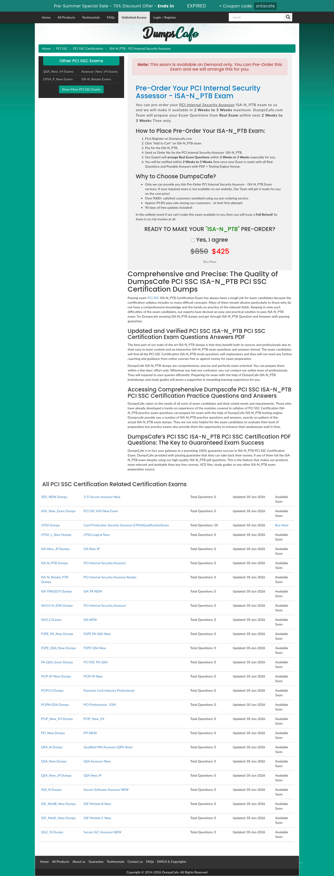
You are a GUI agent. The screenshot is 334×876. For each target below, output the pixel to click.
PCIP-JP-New (93, 676)
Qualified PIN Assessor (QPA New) (108, 747)
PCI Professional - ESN (100, 705)
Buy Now (281, 525)
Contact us (135, 861)
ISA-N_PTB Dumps (54, 563)
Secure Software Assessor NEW (106, 789)
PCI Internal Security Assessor (105, 563)
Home (46, 17)
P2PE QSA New (95, 648)
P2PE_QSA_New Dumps (58, 648)
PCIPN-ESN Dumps (55, 705)
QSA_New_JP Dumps (56, 775)
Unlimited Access (134, 17)
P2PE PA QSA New (97, 634)
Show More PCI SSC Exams (81, 89)
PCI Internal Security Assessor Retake (110, 577)
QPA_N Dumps (52, 747)
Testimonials (91, 17)
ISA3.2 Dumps (51, 620)
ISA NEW (90, 620)
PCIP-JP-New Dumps (56, 676)
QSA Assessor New (97, 761)
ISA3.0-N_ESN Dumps (57, 605)
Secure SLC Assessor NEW (102, 832)
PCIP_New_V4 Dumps (57, 719)
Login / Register (164, 17)
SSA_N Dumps (51, 789)
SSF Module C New (97, 818)
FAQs (111, 17)
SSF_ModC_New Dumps (58, 818)
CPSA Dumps (50, 525)
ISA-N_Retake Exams (96, 79)
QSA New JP (92, 775)
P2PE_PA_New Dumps (57, 634)
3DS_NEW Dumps (54, 497)
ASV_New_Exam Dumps (58, 511)
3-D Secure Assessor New (102, 497)
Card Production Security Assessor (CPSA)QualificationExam (126, 525)
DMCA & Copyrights (171, 861)
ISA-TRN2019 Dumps (56, 591)
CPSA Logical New (96, 535)
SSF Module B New (97, 804)
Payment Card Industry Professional (109, 690)
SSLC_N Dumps (52, 832)
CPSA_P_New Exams (58, 79)
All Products (66, 17)
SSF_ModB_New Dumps (58, 804)
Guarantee (96, 861)
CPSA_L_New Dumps (56, 535)
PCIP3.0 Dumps (52, 690)
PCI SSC (62, 48)
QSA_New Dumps (54, 761)
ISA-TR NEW (93, 591)
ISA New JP (92, 549)
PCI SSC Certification (88, 48)
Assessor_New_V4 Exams (99, 71)
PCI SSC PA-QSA (96, 662)
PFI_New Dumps (53, 733)
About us (78, 861)
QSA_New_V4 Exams (58, 71)
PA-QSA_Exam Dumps (57, 662)
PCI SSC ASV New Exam (101, 511)
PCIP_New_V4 (94, 719)
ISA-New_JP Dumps (55, 549)
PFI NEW (90, 733)
